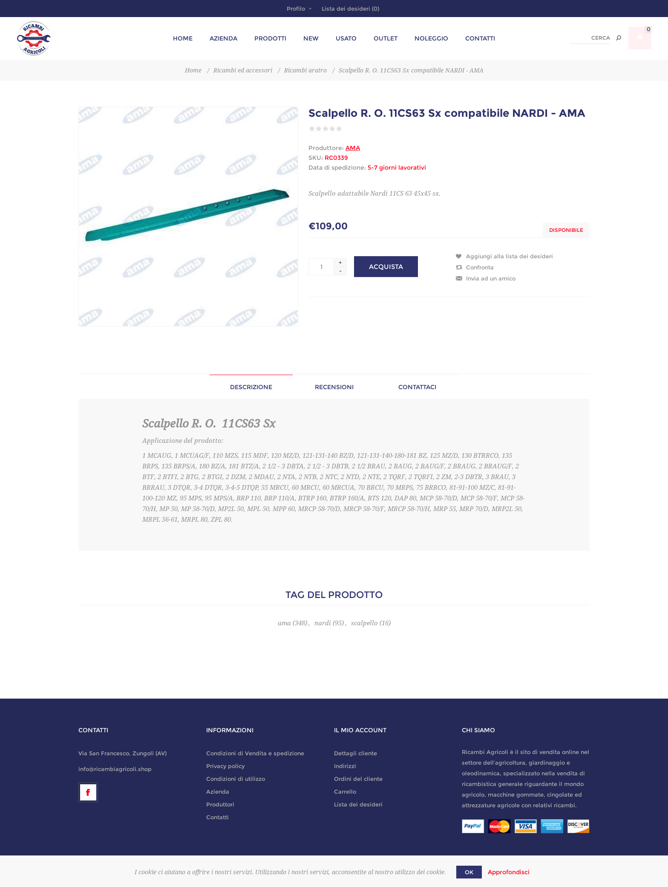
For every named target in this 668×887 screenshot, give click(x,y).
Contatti (217, 817)
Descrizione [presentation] (251, 387)
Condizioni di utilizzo (235, 778)
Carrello (345, 791)
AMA (353, 148)
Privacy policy (225, 766)
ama (284, 623)
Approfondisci (509, 872)
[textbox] (590, 38)
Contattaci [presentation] (417, 387)
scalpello (364, 623)
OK (469, 872)
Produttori (220, 804)
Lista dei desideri (358, 804)
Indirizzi (345, 766)
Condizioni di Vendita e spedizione (255, 753)
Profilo (296, 8)
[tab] (251, 387)
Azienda (217, 791)
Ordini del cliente (358, 778)
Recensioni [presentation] (334, 387)
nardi (322, 623)
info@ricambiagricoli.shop (115, 769)
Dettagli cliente (355, 753)
